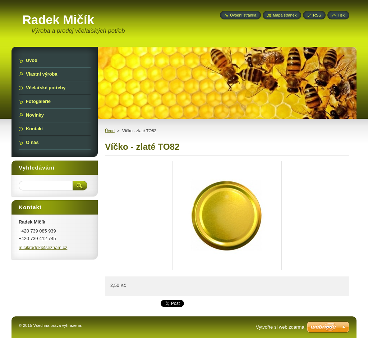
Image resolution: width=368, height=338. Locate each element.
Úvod (110, 131)
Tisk (341, 15)
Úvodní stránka (243, 15)
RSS (317, 15)
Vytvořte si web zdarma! (280, 327)
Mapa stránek (284, 15)
